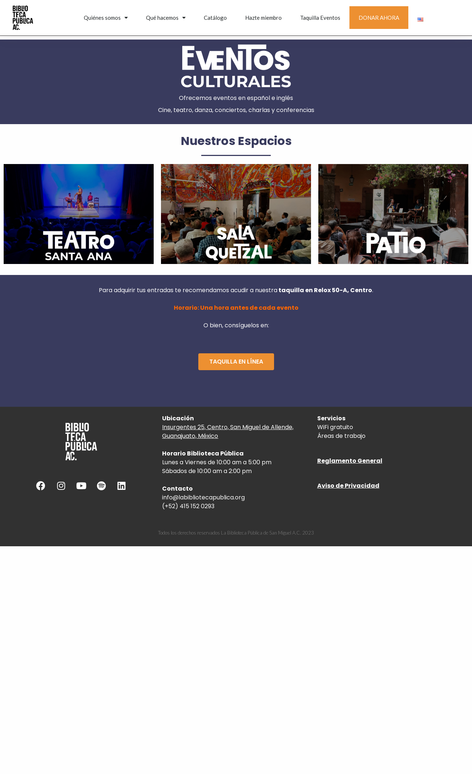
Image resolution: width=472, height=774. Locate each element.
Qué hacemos (166, 17)
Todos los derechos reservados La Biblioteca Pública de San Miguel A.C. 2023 (236, 533)
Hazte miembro (263, 17)
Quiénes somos (106, 17)
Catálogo (215, 17)
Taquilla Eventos (320, 17)
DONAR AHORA (379, 17)
